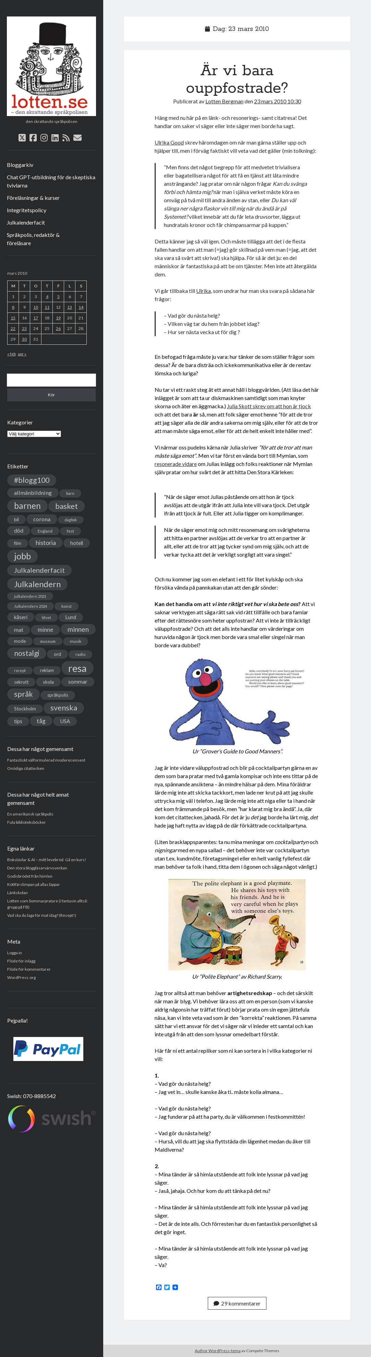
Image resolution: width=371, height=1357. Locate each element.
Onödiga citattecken (25, 768)
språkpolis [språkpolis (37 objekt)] (57, 695)
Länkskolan (17, 892)
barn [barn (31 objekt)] (70, 493)
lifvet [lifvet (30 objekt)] (46, 617)
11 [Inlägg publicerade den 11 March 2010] (47, 307)
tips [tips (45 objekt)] (18, 721)
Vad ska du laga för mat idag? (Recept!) (41, 915)
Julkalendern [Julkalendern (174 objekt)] (37, 584)
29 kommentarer (237, 1303)
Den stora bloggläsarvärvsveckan (37, 867)
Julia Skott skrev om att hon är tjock (269, 406)
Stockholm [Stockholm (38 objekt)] (25, 708)
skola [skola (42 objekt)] (48, 682)
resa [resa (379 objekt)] (77, 668)
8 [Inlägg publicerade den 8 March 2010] (13, 307)
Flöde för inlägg (21, 960)
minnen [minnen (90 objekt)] (78, 629)
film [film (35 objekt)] (17, 543)
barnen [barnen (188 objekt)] (27, 506)
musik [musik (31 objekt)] (75, 641)
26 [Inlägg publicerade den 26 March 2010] (58, 328)
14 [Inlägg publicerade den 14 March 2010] (81, 307)
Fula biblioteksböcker (26, 822)
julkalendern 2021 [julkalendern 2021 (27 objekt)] (30, 596)
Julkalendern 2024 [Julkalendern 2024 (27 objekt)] (30, 606)
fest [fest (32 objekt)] (70, 531)
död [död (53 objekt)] (18, 530)
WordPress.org (21, 977)
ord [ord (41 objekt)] (57, 654)
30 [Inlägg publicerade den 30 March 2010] (24, 339)
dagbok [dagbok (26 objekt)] (71, 519)
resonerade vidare (176, 463)
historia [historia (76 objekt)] (46, 542)
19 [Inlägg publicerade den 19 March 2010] (58, 317)
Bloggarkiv (20, 164)
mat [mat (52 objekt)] (18, 630)
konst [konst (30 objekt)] (66, 606)
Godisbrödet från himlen (29, 876)
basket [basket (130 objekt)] (66, 506)
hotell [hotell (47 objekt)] (76, 543)
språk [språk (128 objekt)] (23, 693)
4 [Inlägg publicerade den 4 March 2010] (47, 296)
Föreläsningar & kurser (33, 197)
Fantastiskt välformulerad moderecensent (46, 760)
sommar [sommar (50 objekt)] (77, 681)
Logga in (14, 952)
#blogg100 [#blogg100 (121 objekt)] (31, 480)
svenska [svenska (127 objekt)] (63, 707)
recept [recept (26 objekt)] (20, 670)
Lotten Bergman (224, 101)
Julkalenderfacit (26, 222)
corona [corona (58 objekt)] (41, 519)
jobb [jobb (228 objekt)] (22, 556)
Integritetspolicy (26, 210)
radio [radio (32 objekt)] (80, 654)
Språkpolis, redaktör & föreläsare (33, 238)
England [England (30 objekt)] (45, 531)
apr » (22, 353)
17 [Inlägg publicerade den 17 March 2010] (35, 317)
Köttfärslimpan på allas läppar (33, 884)
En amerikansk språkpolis (30, 814)
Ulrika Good (169, 142)
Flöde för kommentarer (29, 969)
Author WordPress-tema (218, 1350)
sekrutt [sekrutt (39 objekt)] (21, 682)
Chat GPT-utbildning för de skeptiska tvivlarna (51, 181)
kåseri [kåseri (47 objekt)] (20, 617)
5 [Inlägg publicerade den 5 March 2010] (58, 296)
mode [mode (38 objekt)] (20, 641)
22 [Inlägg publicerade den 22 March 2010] (13, 328)
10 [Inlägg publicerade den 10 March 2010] (35, 307)
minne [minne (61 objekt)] (45, 629)
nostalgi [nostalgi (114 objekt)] (26, 653)
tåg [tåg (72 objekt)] (41, 721)
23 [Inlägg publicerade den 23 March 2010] (24, 328)
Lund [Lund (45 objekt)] (70, 617)
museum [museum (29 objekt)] (48, 641)
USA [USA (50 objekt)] (65, 721)
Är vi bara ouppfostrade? (237, 79)
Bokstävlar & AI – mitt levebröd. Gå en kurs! (46, 859)
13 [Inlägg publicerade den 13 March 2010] (69, 307)
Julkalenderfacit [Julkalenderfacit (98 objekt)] (39, 570)
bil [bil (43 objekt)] (16, 519)
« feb (11, 353)
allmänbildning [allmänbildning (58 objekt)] (33, 492)
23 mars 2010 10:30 (277, 101)
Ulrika (203, 290)
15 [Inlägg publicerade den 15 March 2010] (13, 317)
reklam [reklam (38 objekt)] (47, 670)
